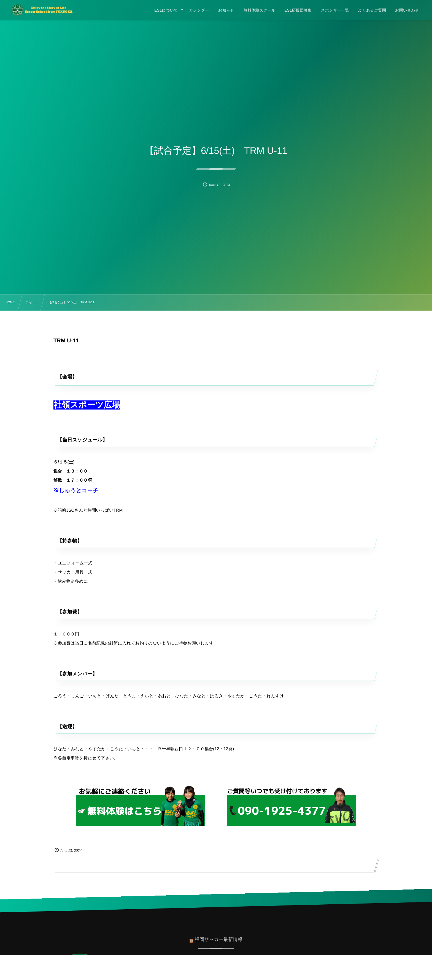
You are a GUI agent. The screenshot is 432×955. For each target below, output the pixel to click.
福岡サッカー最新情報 (218, 936)
